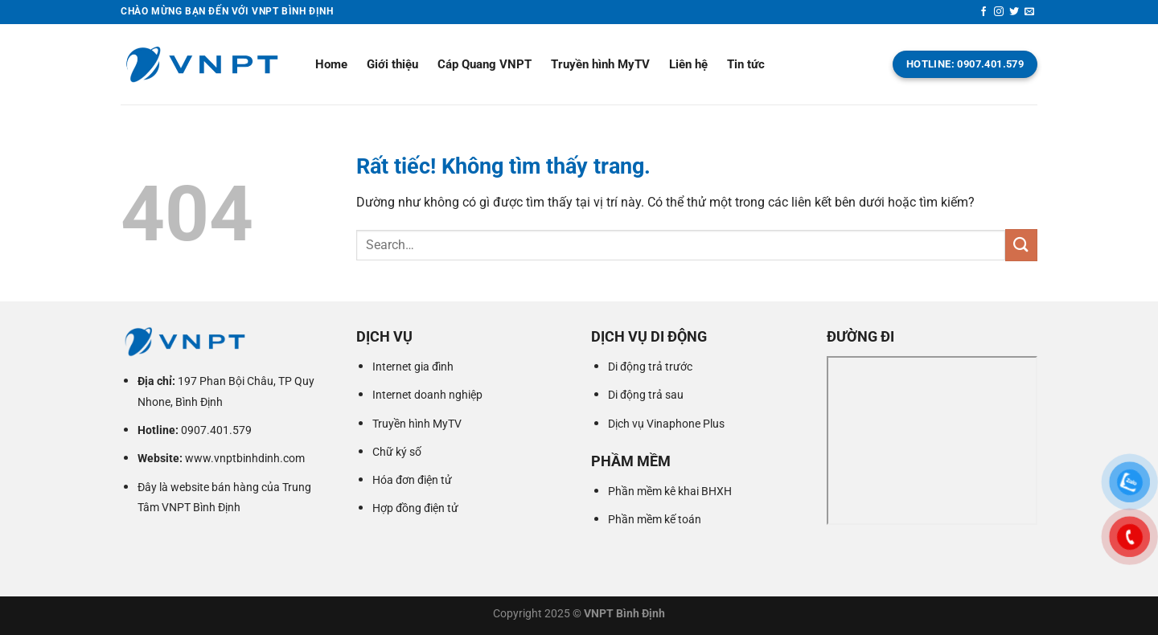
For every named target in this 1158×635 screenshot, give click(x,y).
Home (331, 64)
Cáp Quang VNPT (484, 64)
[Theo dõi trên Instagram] (999, 12)
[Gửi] (1021, 244)
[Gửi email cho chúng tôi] (1029, 12)
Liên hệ (688, 64)
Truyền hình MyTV (600, 64)
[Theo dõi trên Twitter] (1014, 12)
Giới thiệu (392, 64)
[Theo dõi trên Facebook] (983, 12)
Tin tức (746, 64)
